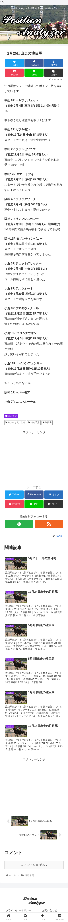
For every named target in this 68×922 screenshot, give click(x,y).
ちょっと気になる (15, 422)
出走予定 (11, 416)
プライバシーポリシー (18, 910)
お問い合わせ (49, 910)
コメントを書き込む (34, 864)
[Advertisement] (34, 457)
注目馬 (47, 422)
